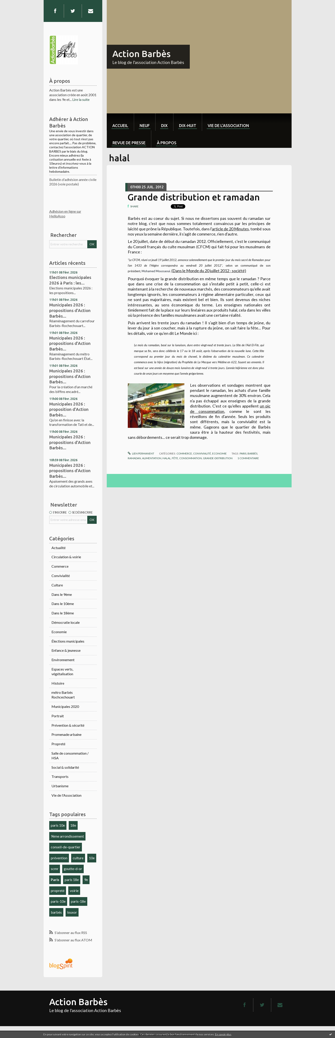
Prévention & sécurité (67, 725)
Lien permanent (141, 453)
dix (164, 125)
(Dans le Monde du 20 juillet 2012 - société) (208, 270)
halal (166, 458)
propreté (57, 890)
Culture (57, 585)
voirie (74, 890)
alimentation (151, 458)
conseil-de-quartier (65, 847)
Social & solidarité (65, 767)
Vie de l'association (228, 125)
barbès (56, 912)
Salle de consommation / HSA (70, 755)
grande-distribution (218, 458)
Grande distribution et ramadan (194, 197)
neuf (145, 125)
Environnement (63, 660)
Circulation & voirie (66, 557)
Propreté (58, 744)
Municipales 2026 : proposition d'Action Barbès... (69, 409)
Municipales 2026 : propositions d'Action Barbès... (70, 310)
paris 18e (72, 879)
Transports (59, 776)
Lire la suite (81, 99)
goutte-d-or (73, 868)
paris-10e (58, 901)
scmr (54, 868)
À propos (166, 142)
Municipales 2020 (65, 706)
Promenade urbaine (66, 734)
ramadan (134, 458)
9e (86, 879)
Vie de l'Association (66, 795)
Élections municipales (67, 641)
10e (92, 858)
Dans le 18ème (62, 613)
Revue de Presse (129, 142)
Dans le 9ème (61, 594)
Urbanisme (59, 786)
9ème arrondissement (67, 836)
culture (78, 858)
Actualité (58, 548)
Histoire (57, 683)
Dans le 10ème (62, 603)
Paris (55, 879)
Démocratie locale (65, 622)
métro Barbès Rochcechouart (63, 694)
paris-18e (78, 901)
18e (73, 825)
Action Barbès (141, 54)
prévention (59, 858)
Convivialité (60, 575)
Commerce (59, 566)
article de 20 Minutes (230, 228)
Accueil (120, 125)
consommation (190, 458)
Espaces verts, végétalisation (62, 671)
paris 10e (58, 825)
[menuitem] (120, 122)
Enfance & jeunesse (66, 650)
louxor (72, 912)
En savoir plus (223, 1034)
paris (243, 453)
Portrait (57, 716)
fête (175, 458)
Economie (59, 632)
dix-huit (187, 125)
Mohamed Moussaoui (156, 271)
